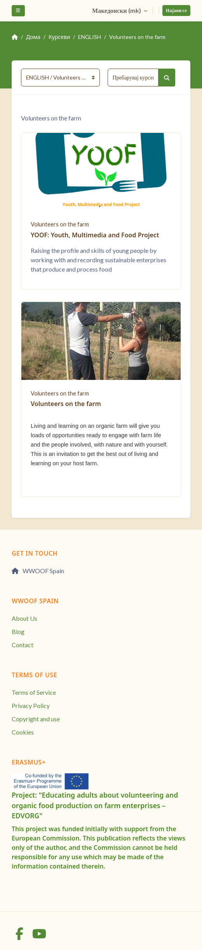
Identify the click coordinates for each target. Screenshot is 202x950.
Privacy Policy (31, 705)
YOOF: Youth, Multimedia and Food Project (95, 235)
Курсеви (59, 37)
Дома (33, 37)
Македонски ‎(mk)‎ (117, 10)
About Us (24, 618)
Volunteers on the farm (137, 37)
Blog (18, 631)
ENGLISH (89, 37)
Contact (22, 644)
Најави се (176, 10)
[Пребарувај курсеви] (133, 78)
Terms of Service (34, 692)
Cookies (23, 732)
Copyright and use (36, 718)
